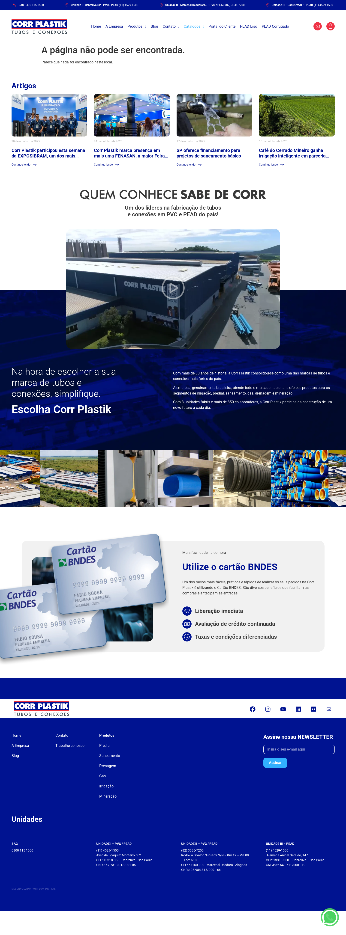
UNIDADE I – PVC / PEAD (114, 844)
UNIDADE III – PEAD (280, 844)
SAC (15, 844)
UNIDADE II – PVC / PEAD (199, 844)
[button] (173, 288)
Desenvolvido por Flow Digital (34, 889)
